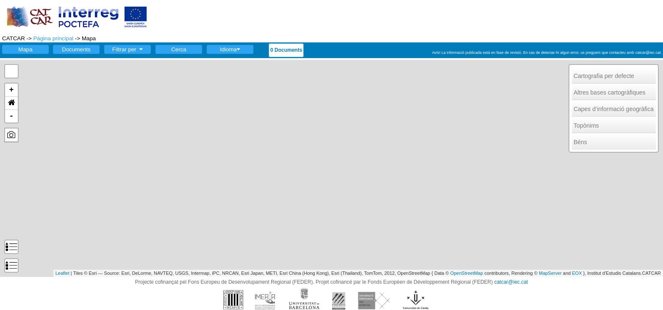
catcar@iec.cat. (648, 52)
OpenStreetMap (466, 273)
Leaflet (62, 273)
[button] (11, 103)
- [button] (11, 116)
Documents (76, 49)
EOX (577, 273)
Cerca (178, 49)
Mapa (25, 49)
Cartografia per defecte (604, 76)
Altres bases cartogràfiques (610, 92)
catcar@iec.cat (511, 282)
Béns (580, 142)
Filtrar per (127, 49)
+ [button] (11, 90)
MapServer (550, 273)
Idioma (230, 49)
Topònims (586, 125)
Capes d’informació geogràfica (614, 109)
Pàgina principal (53, 38)
